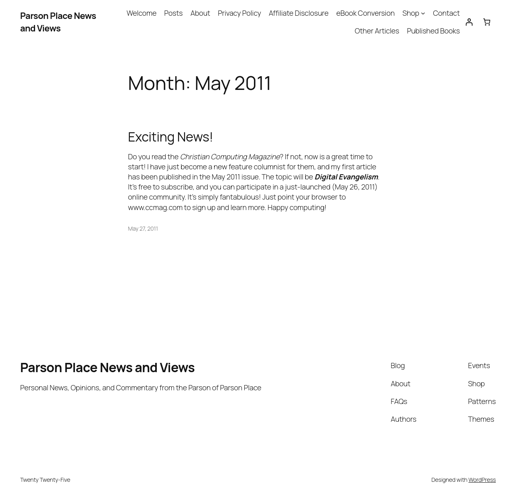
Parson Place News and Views (58, 22)
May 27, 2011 (143, 228)
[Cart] (487, 22)
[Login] (469, 22)
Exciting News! (170, 137)
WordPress (482, 479)
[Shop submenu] (423, 13)
